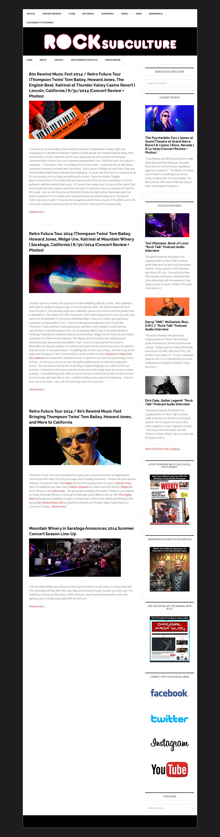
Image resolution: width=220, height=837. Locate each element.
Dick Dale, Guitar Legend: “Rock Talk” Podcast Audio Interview (169, 402)
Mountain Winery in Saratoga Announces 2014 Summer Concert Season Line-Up (74, 550)
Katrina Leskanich (79, 503)
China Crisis (58, 507)
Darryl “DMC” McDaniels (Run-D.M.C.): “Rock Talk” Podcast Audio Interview (167, 325)
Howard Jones (123, 499)
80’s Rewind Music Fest (50, 519)
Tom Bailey (66, 499)
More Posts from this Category (162, 449)
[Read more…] (36, 217)
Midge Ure (126, 503)
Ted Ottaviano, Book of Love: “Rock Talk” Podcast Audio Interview (167, 246)
